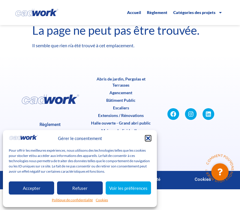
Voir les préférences (128, 188)
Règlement (157, 12)
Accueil (134, 12)
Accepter (31, 188)
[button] (148, 138)
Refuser (80, 188)
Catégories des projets (197, 13)
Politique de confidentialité (72, 200)
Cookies (102, 200)
